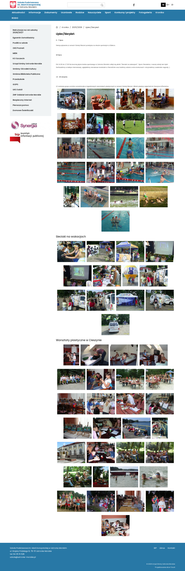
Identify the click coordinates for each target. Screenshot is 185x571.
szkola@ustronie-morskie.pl (23, 557)
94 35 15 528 (18, 554)
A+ (167, 4)
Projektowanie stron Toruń (165, 567)
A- (172, 4)
